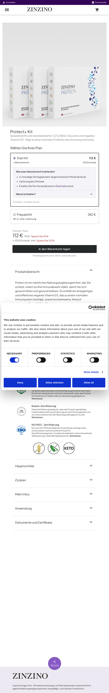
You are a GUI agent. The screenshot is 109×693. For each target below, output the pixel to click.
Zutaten (22, 480)
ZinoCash (61, 185)
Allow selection (54, 382)
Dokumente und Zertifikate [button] (35, 522)
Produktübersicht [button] (29, 271)
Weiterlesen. (37, 398)
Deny (20, 382)
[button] (54, 180)
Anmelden (8, 2)
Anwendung (25, 508)
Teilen (54, 663)
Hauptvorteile (26, 466)
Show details (91, 372)
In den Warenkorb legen (54, 249)
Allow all (89, 382)
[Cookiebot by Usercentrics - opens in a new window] (90, 307)
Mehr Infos (24, 494)
